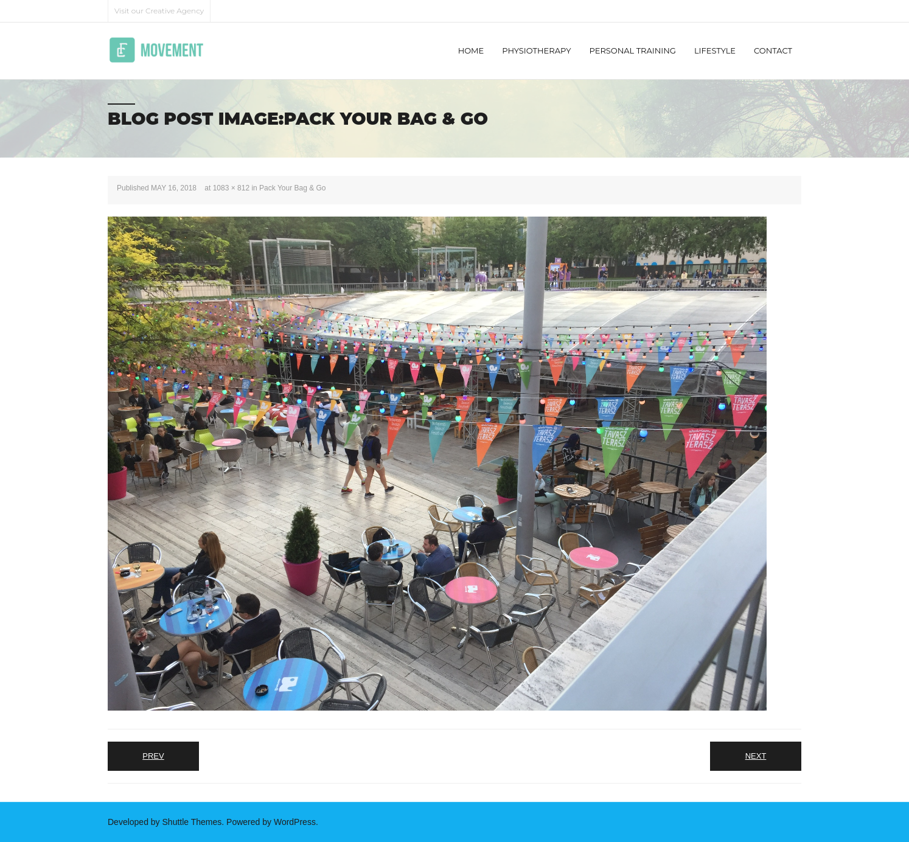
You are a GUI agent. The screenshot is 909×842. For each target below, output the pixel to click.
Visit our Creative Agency (159, 10)
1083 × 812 (231, 188)
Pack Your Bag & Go (292, 188)
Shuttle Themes (192, 822)
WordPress (295, 822)
